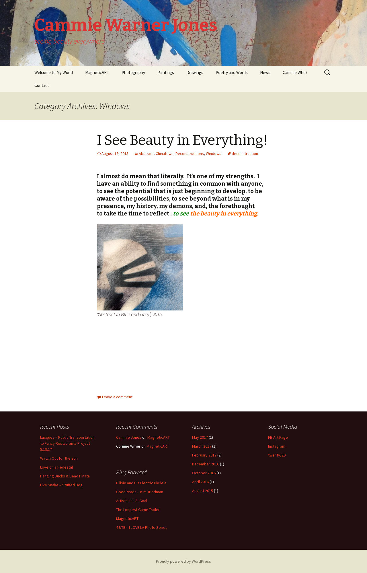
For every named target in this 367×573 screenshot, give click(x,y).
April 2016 (200, 481)
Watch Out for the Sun (59, 458)
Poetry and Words (232, 72)
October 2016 (204, 472)
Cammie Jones (128, 437)
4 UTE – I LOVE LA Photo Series (141, 527)
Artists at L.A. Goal (131, 500)
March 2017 (201, 446)
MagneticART (97, 72)
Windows (213, 153)
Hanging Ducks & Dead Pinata (65, 476)
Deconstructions (189, 153)
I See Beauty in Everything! (182, 140)
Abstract (146, 153)
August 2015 (202, 490)
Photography (133, 72)
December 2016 (205, 464)
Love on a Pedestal (56, 467)
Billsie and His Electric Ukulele (141, 482)
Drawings (194, 72)
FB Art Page (278, 437)
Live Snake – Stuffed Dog (61, 484)
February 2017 (204, 455)
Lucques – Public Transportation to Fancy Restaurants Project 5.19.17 (67, 443)
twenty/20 (277, 455)
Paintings (165, 72)
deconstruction (245, 153)
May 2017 (200, 437)
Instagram (276, 446)
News (265, 72)
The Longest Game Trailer (138, 509)
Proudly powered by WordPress (183, 561)
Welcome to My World (53, 72)
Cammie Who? (295, 72)
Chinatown (164, 153)
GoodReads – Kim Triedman (139, 491)
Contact (41, 85)
